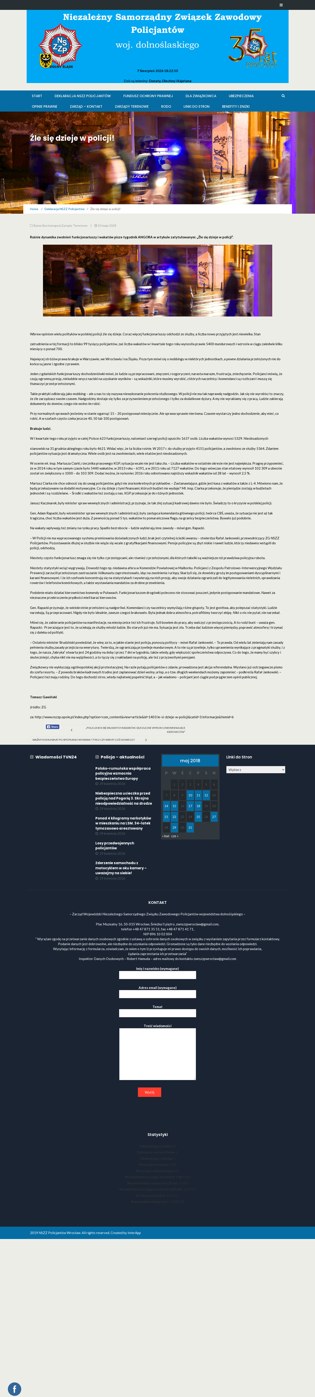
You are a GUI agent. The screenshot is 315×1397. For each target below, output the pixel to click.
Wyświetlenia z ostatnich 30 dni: (153, 1183)
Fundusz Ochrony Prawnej (148, 96)
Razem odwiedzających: (150, 1201)
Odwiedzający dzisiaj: (156, 1158)
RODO (166, 106)
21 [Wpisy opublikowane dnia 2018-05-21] (166, 817)
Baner (38, 225)
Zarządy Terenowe (132, 106)
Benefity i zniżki (236, 106)
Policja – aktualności (122, 757)
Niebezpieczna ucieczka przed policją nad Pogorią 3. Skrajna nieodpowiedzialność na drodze (123, 798)
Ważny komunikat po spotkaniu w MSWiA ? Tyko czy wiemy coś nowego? (83, 739)
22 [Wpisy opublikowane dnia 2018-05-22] (174, 817)
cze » (174, 836)
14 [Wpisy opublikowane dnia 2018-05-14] (166, 806)
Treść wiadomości (157, 1052)
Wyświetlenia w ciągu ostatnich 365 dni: (151, 1189)
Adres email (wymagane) (157, 991)
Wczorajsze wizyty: (154, 1164)
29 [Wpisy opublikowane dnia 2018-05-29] (174, 827)
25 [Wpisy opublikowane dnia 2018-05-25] (198, 817)
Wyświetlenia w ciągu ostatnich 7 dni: (154, 1177)
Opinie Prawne (44, 106)
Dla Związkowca (201, 96)
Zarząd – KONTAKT (86, 106)
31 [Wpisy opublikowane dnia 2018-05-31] (190, 827)
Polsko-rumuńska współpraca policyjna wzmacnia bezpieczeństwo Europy (123, 773)
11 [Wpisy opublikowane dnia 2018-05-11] (198, 795)
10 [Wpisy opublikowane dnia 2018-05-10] (190, 795)
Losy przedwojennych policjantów (114, 846)
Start (37, 96)
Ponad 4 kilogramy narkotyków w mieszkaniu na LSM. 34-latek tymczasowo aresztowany (123, 823)
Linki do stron (197, 106)
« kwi (165, 836)
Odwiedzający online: (156, 1146)
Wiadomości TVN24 (56, 757)
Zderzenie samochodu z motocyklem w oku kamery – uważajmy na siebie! (121, 868)
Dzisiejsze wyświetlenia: (156, 1152)
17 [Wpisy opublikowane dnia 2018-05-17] (190, 806)
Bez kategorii (52, 225)
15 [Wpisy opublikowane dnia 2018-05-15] (174, 806)
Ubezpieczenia (241, 96)
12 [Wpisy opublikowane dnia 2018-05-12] (206, 795)
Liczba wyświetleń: (151, 1195)
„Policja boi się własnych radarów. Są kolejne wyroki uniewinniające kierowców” (135, 730)
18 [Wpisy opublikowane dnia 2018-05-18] (198, 806)
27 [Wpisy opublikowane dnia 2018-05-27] (214, 817)
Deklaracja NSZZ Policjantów (83, 96)
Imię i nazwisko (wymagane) (157, 971)
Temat (157, 1010)
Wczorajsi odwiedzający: (155, 1171)
